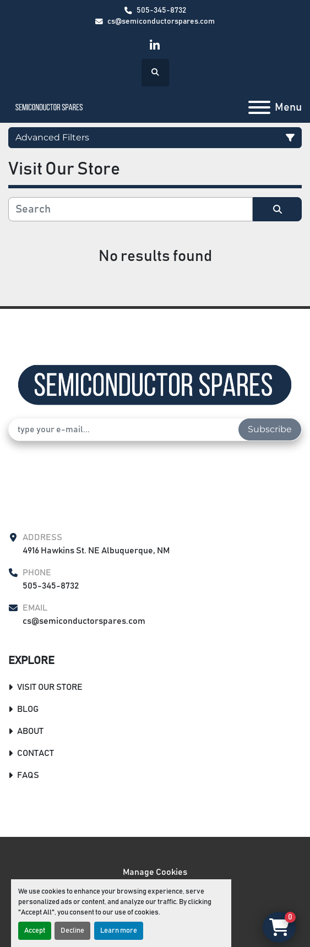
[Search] (130, 209)
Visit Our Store (50, 687)
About (30, 731)
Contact (35, 753)
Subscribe (270, 429)
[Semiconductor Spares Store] (155, 384)
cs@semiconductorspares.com (161, 21)
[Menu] (259, 107)
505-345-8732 (161, 10)
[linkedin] (154, 45)
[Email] (123, 429)
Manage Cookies (155, 872)
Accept (34, 930)
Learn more (118, 930)
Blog (28, 709)
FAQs (28, 775)
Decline (72, 930)
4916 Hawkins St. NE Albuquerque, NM (96, 550)
